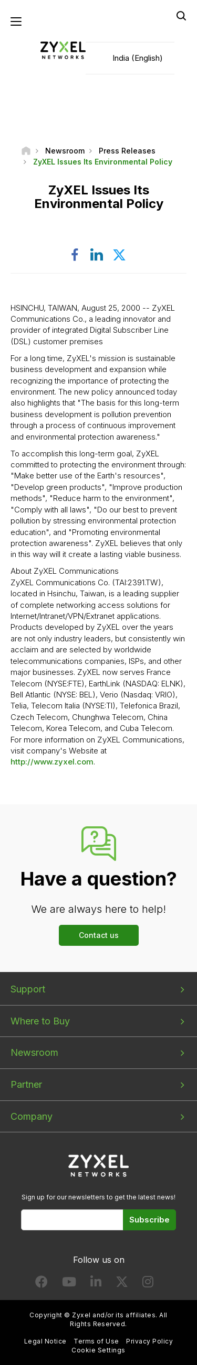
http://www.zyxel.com (52, 762)
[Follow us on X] (122, 1284)
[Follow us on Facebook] (41, 1284)
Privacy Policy (149, 1341)
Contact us (99, 935)
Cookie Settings (98, 1350)
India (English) (137, 58)
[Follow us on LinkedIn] (95, 1284)
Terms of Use (96, 1341)
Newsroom (34, 1052)
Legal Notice (45, 1341)
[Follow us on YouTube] (69, 1284)
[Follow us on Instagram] (147, 1284)
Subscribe (149, 1220)
